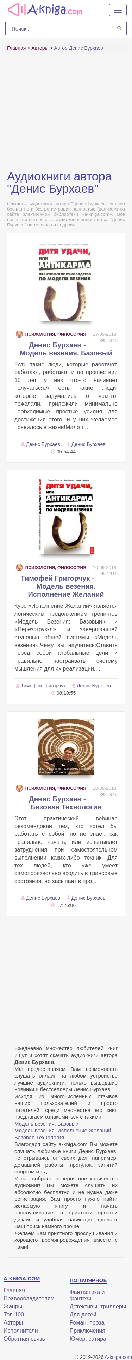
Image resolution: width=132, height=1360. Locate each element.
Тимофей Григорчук (43, 685)
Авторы (13, 1323)
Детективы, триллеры (98, 1306)
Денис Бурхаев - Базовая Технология (65, 803)
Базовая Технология (39, 1137)
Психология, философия (51, 334)
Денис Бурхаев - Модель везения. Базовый (66, 349)
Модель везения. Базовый (46, 1124)
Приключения (87, 1331)
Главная (14, 1290)
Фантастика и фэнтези (87, 1295)
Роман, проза (87, 1323)
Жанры (13, 1306)
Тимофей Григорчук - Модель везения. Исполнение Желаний (62, 586)
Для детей (83, 1315)
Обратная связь (24, 1339)
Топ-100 (14, 1315)
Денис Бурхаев (43, 444)
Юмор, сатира (88, 1339)
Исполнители (21, 1331)
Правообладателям (29, 1298)
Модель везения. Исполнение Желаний (62, 1130)
